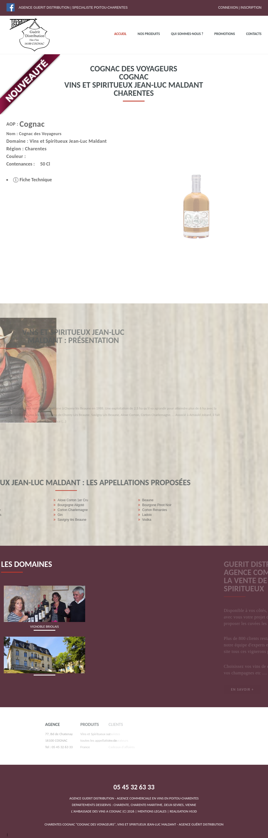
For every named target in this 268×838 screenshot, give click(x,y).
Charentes (24, 149)
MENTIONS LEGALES (152, 811)
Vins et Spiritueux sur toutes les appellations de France (75, 740)
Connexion (228, 7)
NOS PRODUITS (149, 34)
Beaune (38, 500)
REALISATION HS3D (183, 811)
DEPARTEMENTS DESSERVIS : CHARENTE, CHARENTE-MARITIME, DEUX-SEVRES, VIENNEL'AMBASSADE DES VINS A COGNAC (134, 804)
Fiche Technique (21, 180)
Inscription (251, 7)
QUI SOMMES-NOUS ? (187, 34)
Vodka (37, 520)
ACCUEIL (120, 34)
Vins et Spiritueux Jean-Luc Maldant (56, 141)
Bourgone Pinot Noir (47, 505)
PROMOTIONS (224, 34)
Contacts (253, 34)
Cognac (20, 124)
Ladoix (37, 515)
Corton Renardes (45, 510)
